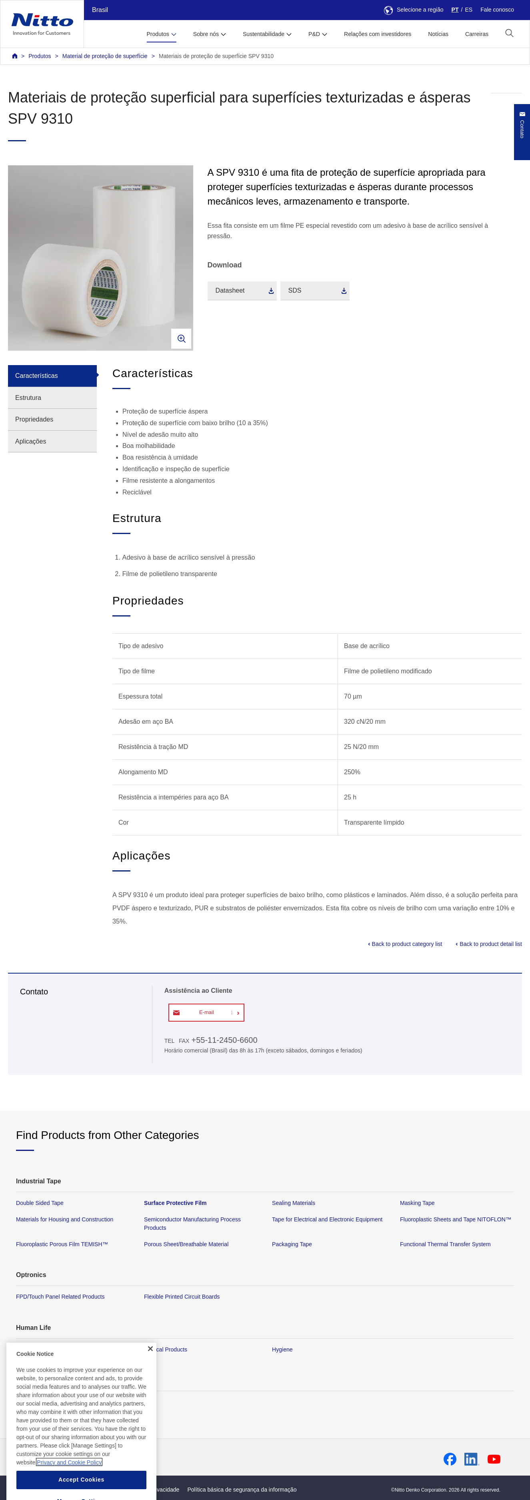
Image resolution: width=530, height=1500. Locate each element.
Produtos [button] (157, 34)
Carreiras (476, 34)
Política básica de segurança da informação (241, 1489)
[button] (509, 33)
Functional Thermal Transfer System (445, 1244)
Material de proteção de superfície (105, 56)
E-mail (206, 1012)
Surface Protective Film (175, 1203)
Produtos (39, 56)
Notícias (438, 34)
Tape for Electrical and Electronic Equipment (327, 1219)
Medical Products (165, 1349)
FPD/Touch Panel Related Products (60, 1297)
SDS (295, 290)
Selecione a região (414, 9)
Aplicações (30, 441)
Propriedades (34, 419)
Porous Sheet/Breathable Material (186, 1244)
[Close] (150, 1368)
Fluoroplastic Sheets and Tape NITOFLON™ (455, 1219)
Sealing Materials (293, 1203)
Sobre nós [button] (206, 34)
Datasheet (230, 290)
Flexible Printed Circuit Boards (182, 1297)
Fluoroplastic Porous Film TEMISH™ (62, 1244)
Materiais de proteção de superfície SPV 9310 (216, 56)
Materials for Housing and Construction (64, 1219)
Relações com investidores (377, 34)
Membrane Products (41, 1349)
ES (468, 9)
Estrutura (28, 397)
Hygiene (282, 1349)
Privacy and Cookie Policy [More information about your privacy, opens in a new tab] (69, 1481)
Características (36, 375)
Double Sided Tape (40, 1203)
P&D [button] (314, 34)
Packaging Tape (292, 1244)
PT (455, 9)
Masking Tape (417, 1203)
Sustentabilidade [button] (263, 34)
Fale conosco (497, 9)
